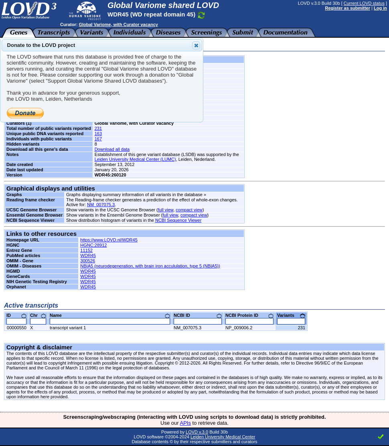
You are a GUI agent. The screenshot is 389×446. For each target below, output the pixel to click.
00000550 (16, 327)
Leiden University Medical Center (222, 436)
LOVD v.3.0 (197, 432)
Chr (38, 315)
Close (195, 45)
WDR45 (88, 255)
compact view (189, 209)
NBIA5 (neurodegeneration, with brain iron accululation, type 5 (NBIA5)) (150, 266)
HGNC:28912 (93, 245)
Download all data (112, 149)
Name (110, 315)
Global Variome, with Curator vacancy (118, 24)
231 (98, 128)
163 (98, 133)
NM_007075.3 (101, 204)
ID (16, 315)
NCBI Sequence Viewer (178, 220)
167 (98, 138)
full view (166, 209)
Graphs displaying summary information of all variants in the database (134, 194)
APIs (185, 423)
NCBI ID (198, 315)
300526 (87, 260)
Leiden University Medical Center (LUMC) (135, 159)
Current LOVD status (364, 3)
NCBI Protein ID (249, 315)
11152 (86, 250)
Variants (291, 315)
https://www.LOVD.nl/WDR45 (108, 239)
